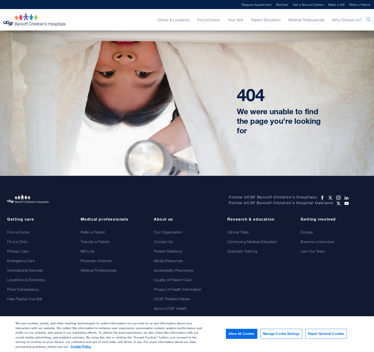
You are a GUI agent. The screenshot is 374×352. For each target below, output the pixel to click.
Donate (307, 232)
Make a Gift (336, 4)
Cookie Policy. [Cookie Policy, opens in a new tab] (81, 349)
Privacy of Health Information (178, 289)
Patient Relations (168, 251)
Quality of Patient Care (172, 280)
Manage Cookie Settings (281, 336)
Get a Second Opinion (308, 4)
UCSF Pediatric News (172, 299)
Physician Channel (96, 261)
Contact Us (163, 241)
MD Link (87, 251)
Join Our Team (313, 251)
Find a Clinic (17, 241)
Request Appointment (257, 4)
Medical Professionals (306, 20)
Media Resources (168, 261)
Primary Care (17, 251)
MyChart (282, 4)
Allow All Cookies (242, 336)
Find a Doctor (208, 20)
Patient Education (266, 20)
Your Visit (236, 20)
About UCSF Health (170, 308)
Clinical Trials (238, 232)
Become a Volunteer (317, 241)
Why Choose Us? (347, 20)
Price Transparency (23, 289)
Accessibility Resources (173, 270)
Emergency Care (21, 261)
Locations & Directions (26, 280)
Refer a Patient (359, 4)
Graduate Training (242, 251)
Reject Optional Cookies (326, 336)
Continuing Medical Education (252, 241)
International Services (25, 270)
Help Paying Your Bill (24, 299)
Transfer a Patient (95, 241)
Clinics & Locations (173, 20)
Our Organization (168, 232)
